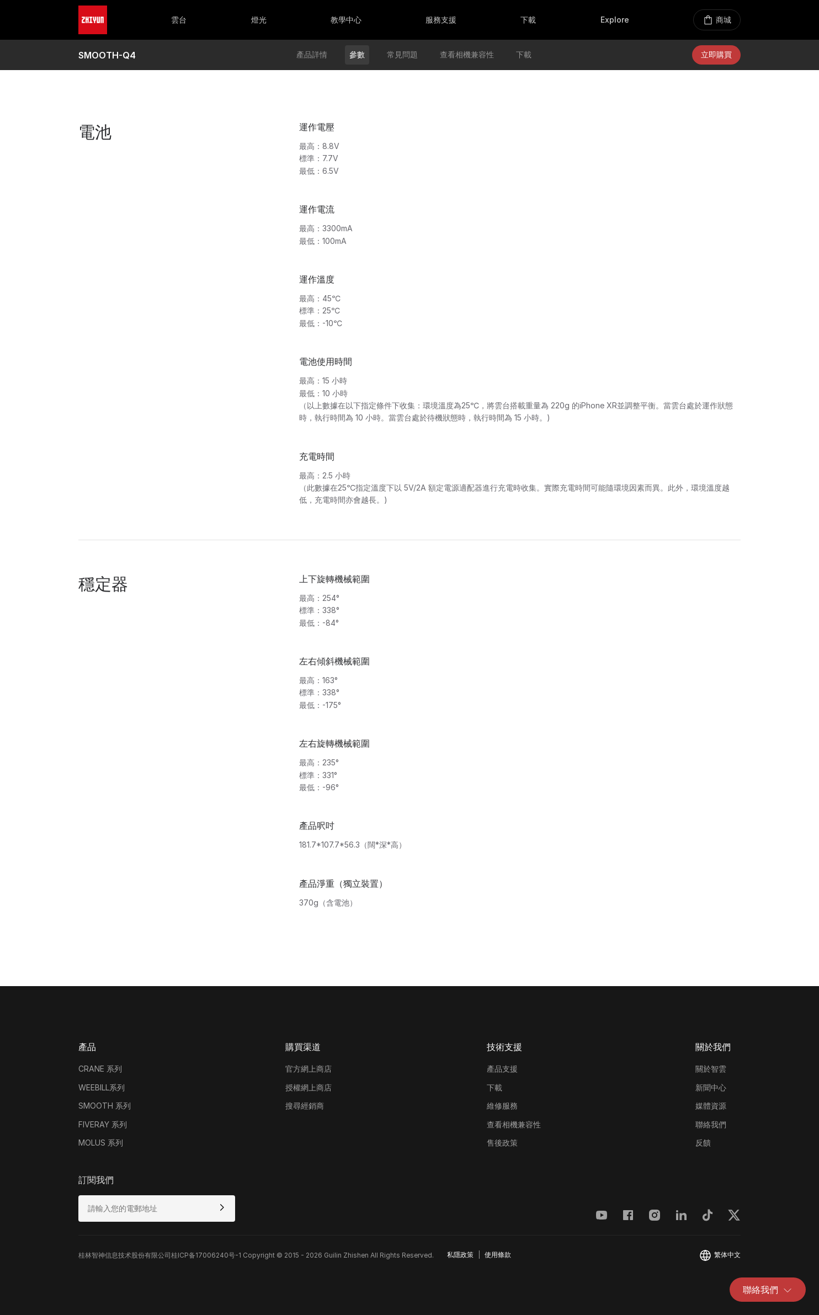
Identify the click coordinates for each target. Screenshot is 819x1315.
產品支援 (502, 1068)
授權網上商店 (308, 1087)
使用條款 (498, 1254)
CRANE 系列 (100, 1068)
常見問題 (402, 54)
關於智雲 (710, 1068)
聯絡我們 (768, 1289)
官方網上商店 (308, 1068)
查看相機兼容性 (467, 54)
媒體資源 (710, 1105)
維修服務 (502, 1105)
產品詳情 (311, 54)
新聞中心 (710, 1087)
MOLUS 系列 (100, 1142)
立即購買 (716, 54)
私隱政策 (460, 1254)
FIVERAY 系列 (102, 1124)
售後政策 (502, 1142)
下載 (523, 54)
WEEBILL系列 (101, 1087)
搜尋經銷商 (304, 1105)
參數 (357, 54)
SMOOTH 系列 (104, 1105)
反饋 (703, 1142)
